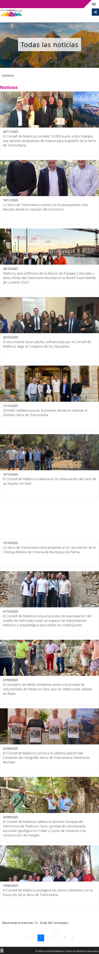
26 (65, 937)
